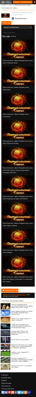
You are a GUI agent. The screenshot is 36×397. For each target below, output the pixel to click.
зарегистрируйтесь (18, 294)
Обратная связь (6, 383)
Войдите (6, 294)
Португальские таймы (22, 5)
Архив (3, 5)
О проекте (4, 375)
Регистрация (26, 2)
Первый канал (19, 18)
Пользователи (5, 386)
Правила (4, 380)
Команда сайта (6, 377)
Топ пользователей (7, 388)
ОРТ (10, 5)
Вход (16, 2)
